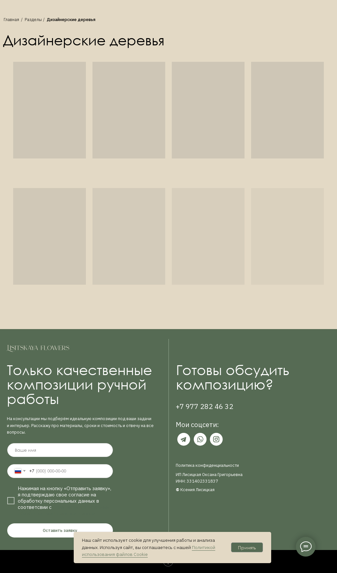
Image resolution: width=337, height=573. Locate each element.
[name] (60, 450)
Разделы (33, 19)
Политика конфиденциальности (207, 465)
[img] (183, 439)
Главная (11, 19)
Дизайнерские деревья (71, 19)
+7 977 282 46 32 (204, 406)
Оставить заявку (60, 530)
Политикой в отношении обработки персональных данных (63, 510)
